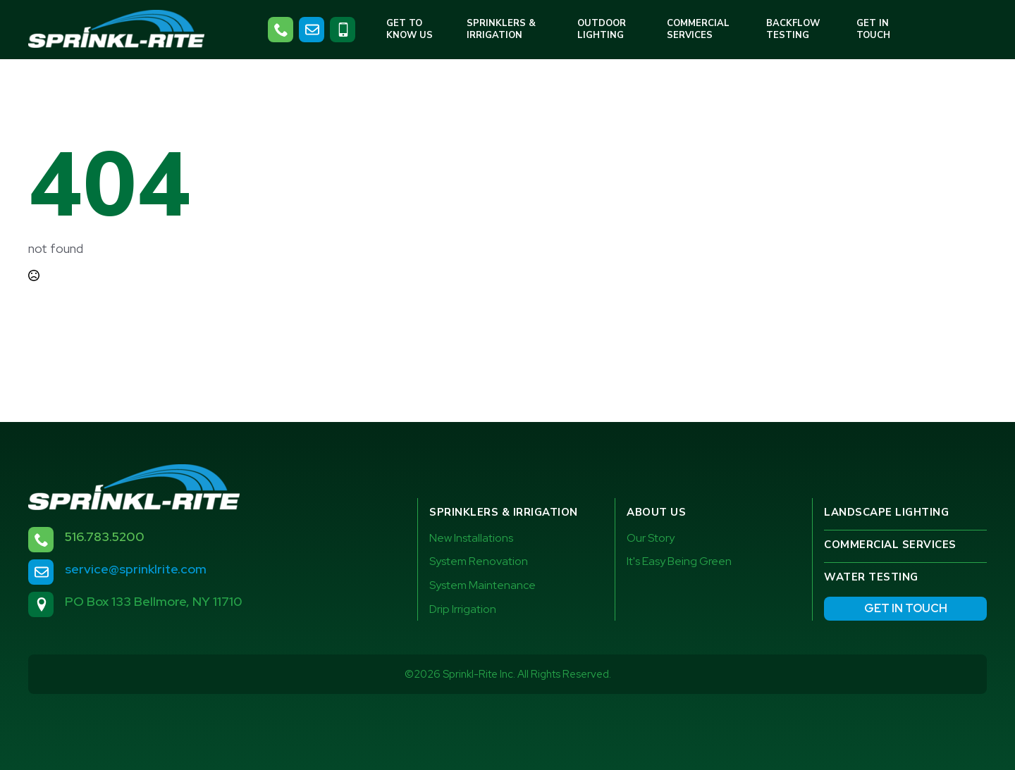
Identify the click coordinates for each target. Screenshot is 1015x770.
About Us (656, 512)
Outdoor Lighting (601, 29)
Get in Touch (873, 29)
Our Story (651, 537)
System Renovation (478, 561)
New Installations (471, 537)
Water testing (871, 577)
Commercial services (890, 545)
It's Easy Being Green (679, 561)
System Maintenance (482, 585)
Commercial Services (698, 29)
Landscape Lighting (886, 512)
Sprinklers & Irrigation (501, 29)
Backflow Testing (793, 29)
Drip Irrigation (462, 609)
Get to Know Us (409, 29)
